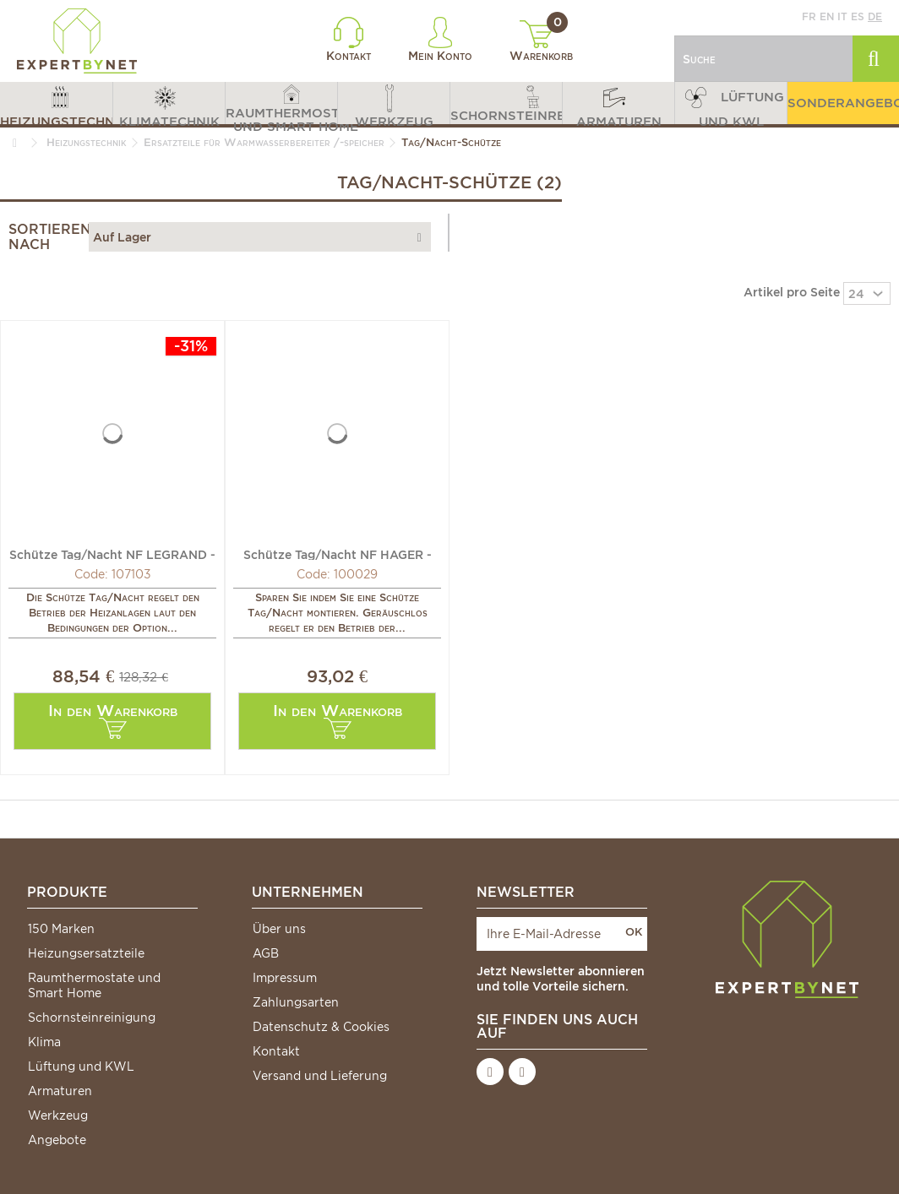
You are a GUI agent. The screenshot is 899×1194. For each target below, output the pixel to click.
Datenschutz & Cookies (321, 1027)
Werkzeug (58, 1115)
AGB (266, 953)
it (842, 16)
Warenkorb (541, 41)
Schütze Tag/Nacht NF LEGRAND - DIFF (112, 554)
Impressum (285, 978)
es (857, 16)
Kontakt (348, 39)
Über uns (279, 929)
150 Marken (61, 929)
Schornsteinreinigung (91, 1017)
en (827, 16)
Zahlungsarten (296, 1002)
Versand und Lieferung (320, 1076)
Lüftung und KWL (81, 1066)
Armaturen (60, 1091)
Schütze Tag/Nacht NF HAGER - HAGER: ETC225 (337, 554)
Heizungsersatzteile (86, 953)
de (875, 16)
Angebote (57, 1140)
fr (809, 16)
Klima (44, 1042)
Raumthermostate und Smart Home (94, 985)
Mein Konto (440, 39)
